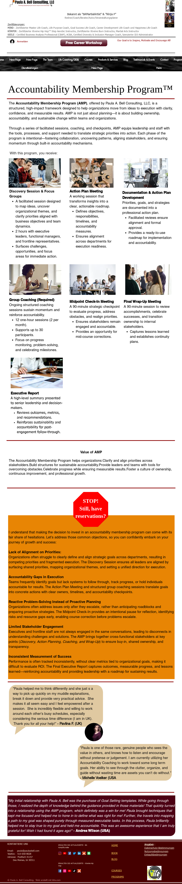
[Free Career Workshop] (83, 42)
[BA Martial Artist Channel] (64, 853)
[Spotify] (88, 853)
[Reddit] (84, 853)
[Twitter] (74, 853)
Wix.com (56, 880)
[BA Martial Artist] (59, 853)
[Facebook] (69, 853)
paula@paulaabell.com (28, 851)
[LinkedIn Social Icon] (79, 853)
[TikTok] (74, 870)
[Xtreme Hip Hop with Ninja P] (64, 870)
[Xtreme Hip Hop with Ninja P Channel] (69, 870)
